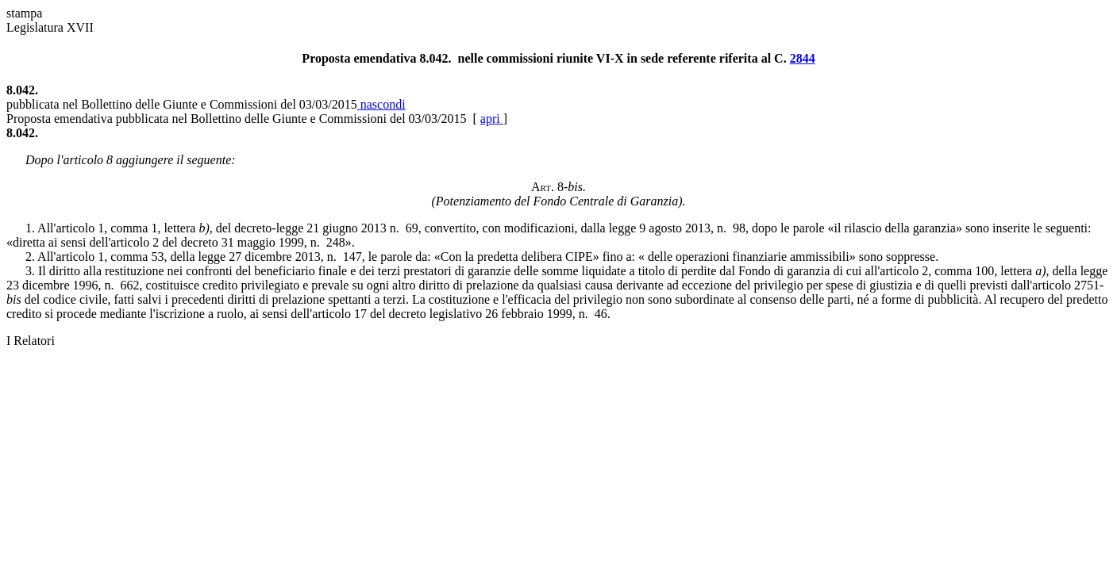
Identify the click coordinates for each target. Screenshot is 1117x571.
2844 (802, 58)
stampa (24, 13)
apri (491, 118)
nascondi (381, 104)
